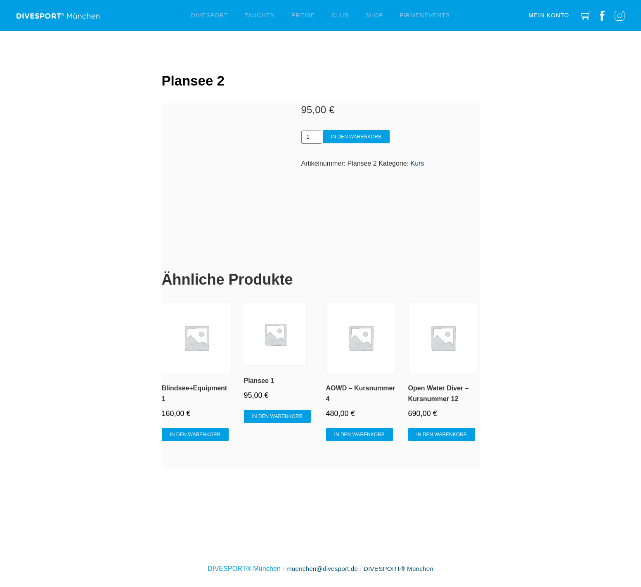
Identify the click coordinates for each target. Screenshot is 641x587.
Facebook (602, 15)
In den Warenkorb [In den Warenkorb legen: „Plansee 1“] (277, 416)
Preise (303, 15)
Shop (374, 15)
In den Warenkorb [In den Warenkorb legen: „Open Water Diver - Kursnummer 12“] (441, 434)
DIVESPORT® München (400, 568)
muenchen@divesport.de (320, 568)
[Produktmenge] (311, 137)
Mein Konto (549, 15)
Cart (585, 15)
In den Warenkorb (356, 137)
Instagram (619, 15)
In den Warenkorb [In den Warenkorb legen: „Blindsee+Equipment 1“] (195, 434)
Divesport (209, 15)
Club (339, 15)
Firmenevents (425, 15)
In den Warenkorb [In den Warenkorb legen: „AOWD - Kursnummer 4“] (359, 434)
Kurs (417, 163)
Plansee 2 (196, 80)
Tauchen (259, 15)
